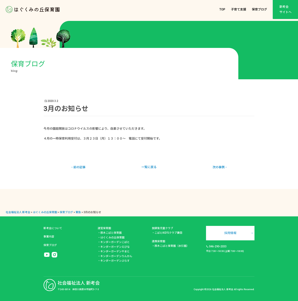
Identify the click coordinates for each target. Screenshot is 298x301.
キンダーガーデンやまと (115, 251)
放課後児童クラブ (162, 228)
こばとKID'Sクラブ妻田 (168, 232)
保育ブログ (259, 9)
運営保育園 (104, 228)
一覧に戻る (149, 167)
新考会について (53, 228)
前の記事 (78, 167)
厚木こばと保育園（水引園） (172, 245)
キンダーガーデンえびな (115, 246)
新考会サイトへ (285, 9)
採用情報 (230, 233)
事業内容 (49, 236)
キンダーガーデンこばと (115, 242)
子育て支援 (238, 9)
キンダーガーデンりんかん (116, 256)
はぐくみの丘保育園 (112, 237)
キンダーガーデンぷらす (115, 260)
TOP (222, 9)
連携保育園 (158, 241)
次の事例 (219, 167)
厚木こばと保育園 (111, 232)
